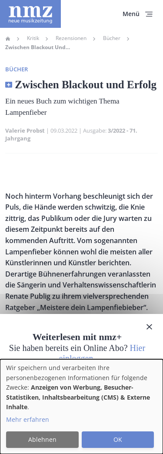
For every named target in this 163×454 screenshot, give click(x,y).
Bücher (111, 38)
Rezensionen (71, 38)
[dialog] (81, 406)
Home (7, 38)
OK (117, 439)
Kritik (33, 38)
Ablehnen (42, 439)
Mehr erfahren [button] (27, 419)
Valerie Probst (25, 130)
